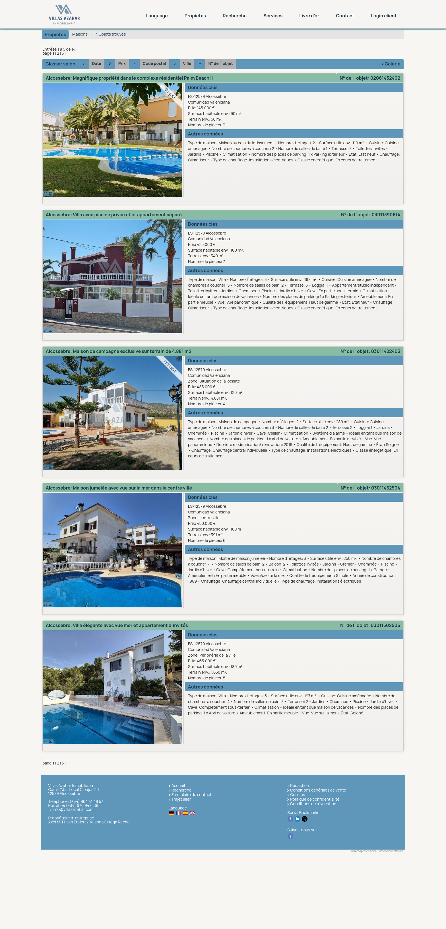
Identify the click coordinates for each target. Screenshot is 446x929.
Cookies (297, 794)
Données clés (203, 87)
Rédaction (299, 785)
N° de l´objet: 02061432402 (370, 78)
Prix (122, 63)
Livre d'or (309, 16)
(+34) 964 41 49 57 (86, 801)
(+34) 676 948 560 (83, 805)
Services (272, 16)
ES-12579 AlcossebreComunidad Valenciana (295, 111)
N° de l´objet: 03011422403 (370, 351)
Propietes (195, 16)
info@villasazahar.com (73, 809)
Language (157, 16)
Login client (384, 16)
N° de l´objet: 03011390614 (370, 214)
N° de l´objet (220, 63)
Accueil (178, 785)
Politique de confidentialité (314, 799)
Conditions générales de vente (318, 790)
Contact (345, 16)
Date (96, 63)
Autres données (205, 134)
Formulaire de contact (192, 794)
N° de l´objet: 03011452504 (370, 488)
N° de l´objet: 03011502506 (370, 625)
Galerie (392, 64)
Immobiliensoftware (391, 851)
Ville (187, 63)
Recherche (235, 16)
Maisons (80, 34)
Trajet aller (181, 799)
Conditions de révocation (313, 803)
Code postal (154, 63)
